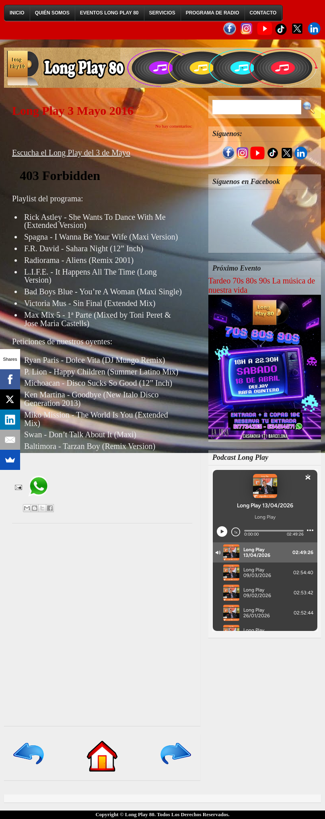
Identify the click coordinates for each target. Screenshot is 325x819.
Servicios (162, 13)
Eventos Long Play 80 (109, 13)
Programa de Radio (212, 13)
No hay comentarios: (173, 126)
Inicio (17, 13)
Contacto (263, 13)
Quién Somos (52, 13)
